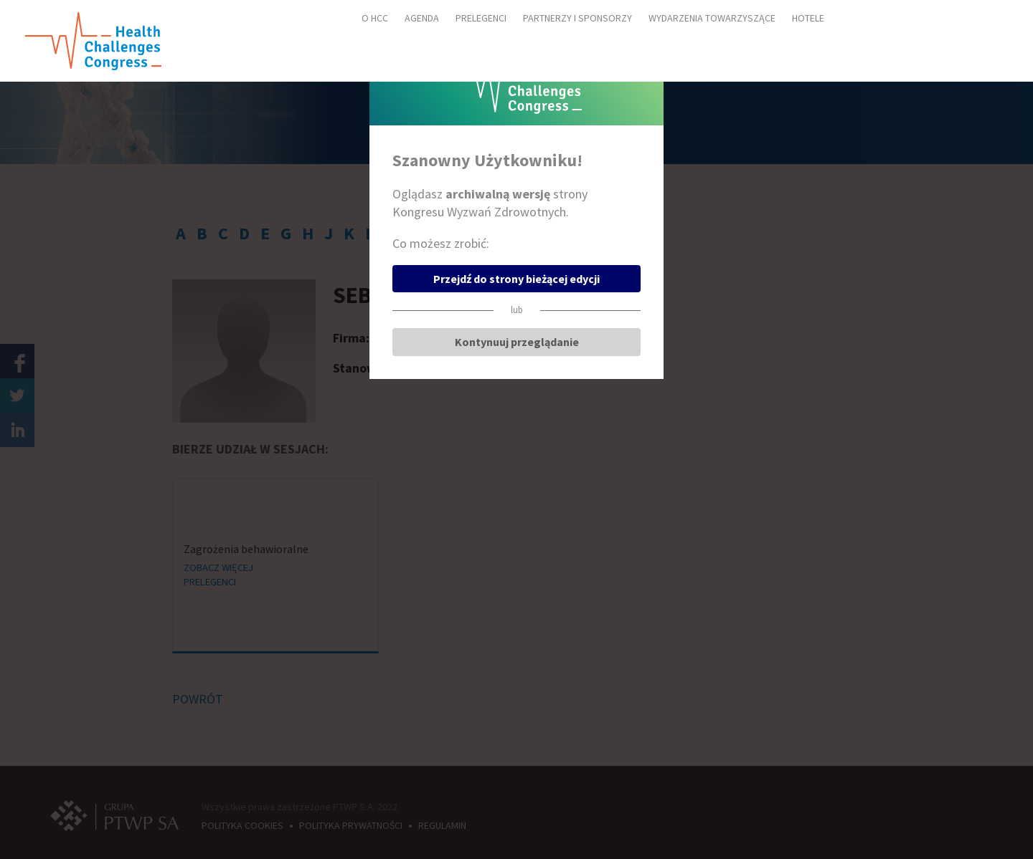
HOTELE (808, 17)
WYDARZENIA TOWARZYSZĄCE (711, 17)
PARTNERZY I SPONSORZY (577, 17)
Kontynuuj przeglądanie (517, 342)
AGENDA (422, 17)
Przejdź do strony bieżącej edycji (516, 279)
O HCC (375, 17)
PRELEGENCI (481, 17)
